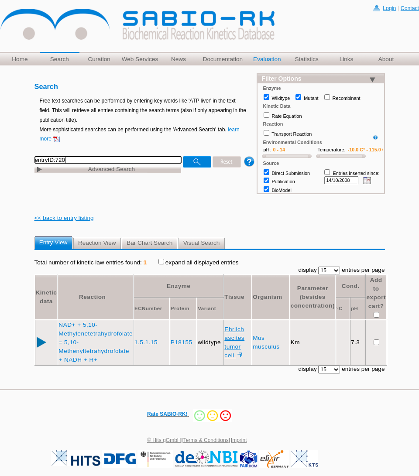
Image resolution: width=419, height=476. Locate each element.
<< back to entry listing (64, 218)
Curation (99, 59)
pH (354, 308)
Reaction (92, 297)
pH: (267, 149)
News (178, 59)
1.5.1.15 (146, 342)
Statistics (306, 59)
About (386, 59)
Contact (410, 8)
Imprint (239, 440)
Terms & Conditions (206, 440)
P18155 (182, 342)
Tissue (234, 297)
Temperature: (332, 149)
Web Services (140, 59)
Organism (267, 297)
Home (19, 59)
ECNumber (148, 308)
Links (347, 59)
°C (340, 308)
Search (59, 59)
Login (389, 8)
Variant (207, 308)
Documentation (223, 59)
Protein (180, 308)
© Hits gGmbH (164, 440)
